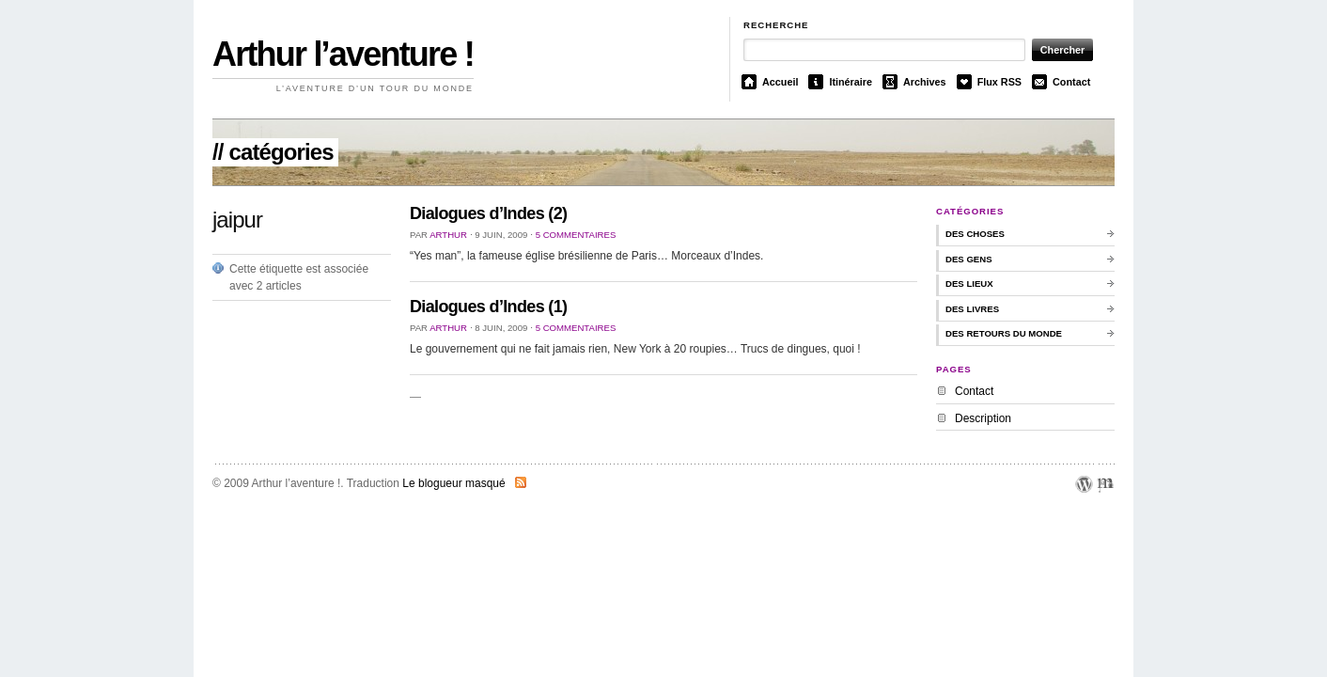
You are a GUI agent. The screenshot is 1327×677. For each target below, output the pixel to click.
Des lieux (969, 283)
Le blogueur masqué (453, 483)
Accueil (780, 81)
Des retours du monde (1003, 333)
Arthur (448, 234)
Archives (924, 81)
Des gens (968, 259)
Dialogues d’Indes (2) (488, 213)
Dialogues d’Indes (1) (488, 306)
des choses (975, 233)
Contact (1071, 81)
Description (983, 418)
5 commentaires (576, 234)
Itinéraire (850, 81)
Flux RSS (999, 81)
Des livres (972, 309)
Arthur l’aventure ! (343, 54)
